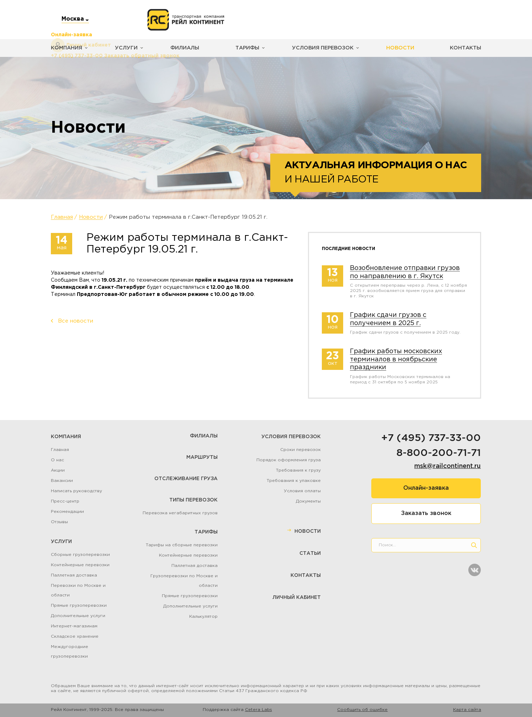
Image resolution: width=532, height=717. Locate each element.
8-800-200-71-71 (439, 453)
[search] (474, 545)
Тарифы (243, 48)
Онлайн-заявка (426, 488)
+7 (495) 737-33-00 (431, 438)
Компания (66, 48)
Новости (393, 48)
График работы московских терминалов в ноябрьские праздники (396, 359)
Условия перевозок (317, 48)
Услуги (124, 48)
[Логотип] (186, 20)
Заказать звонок (426, 513)
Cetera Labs (258, 710)
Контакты (466, 48)
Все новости (75, 321)
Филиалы (181, 48)
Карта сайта (467, 710)
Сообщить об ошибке (362, 710)
